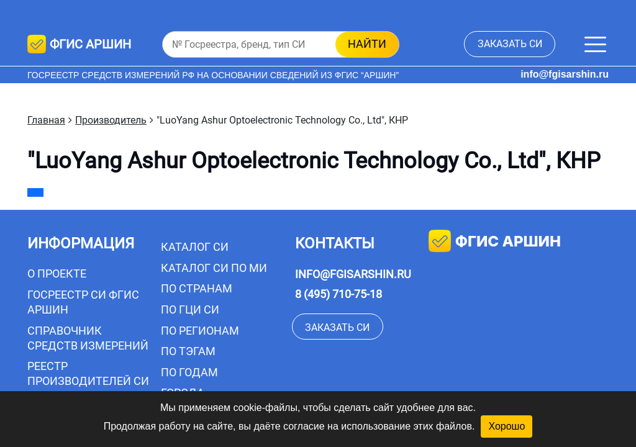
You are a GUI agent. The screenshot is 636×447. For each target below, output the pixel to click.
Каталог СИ (195, 246)
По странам (196, 288)
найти (367, 43)
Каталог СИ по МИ (214, 267)
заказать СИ (510, 44)
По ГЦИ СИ (190, 309)
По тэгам (188, 351)
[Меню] (595, 44)
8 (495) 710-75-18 (338, 293)
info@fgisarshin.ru (564, 74)
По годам (189, 372)
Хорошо (506, 426)
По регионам (200, 330)
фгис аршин (495, 242)
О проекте (56, 273)
